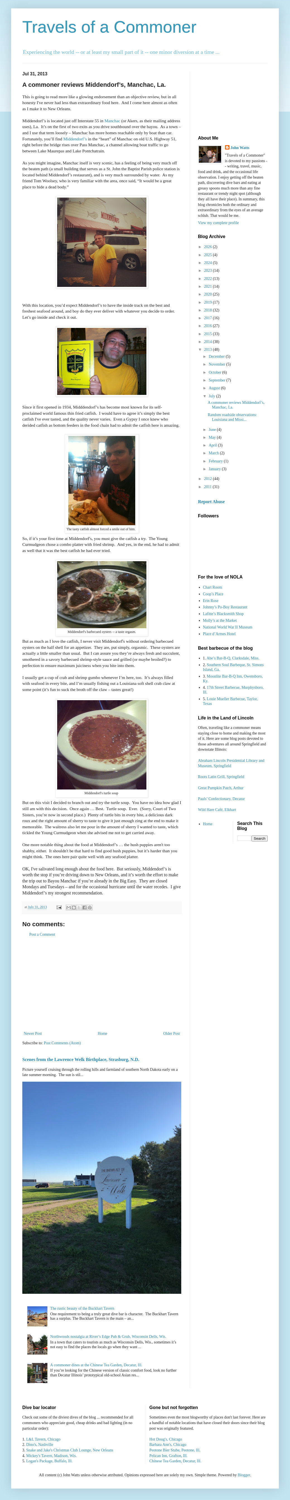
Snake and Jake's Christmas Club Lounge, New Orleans (69, 1450)
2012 (208, 479)
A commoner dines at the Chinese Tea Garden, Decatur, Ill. (96, 1365)
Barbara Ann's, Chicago (168, 1445)
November (217, 364)
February (216, 461)
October (215, 372)
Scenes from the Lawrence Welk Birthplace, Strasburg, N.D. (80, 1059)
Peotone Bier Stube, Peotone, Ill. (174, 1450)
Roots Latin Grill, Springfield (221, 777)
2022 (208, 279)
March (214, 453)
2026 (208, 247)
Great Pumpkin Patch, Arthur (220, 788)
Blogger (244, 1475)
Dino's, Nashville (39, 1445)
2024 (208, 263)
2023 (208, 270)
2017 (208, 318)
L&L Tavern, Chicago (43, 1439)
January (215, 469)
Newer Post (33, 1033)
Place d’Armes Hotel (219, 634)
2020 (208, 294)
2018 (208, 310)
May (213, 437)
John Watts (240, 148)
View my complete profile (218, 223)
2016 (208, 326)
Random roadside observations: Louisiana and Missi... (232, 417)
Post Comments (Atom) (62, 1043)
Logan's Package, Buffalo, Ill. (49, 1461)
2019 (208, 302)
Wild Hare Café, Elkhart (217, 810)
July (212, 396)
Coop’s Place (213, 594)
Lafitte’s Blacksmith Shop (223, 614)
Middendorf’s (75, 138)
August (215, 388)
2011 (208, 487)
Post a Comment (42, 934)
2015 (208, 334)
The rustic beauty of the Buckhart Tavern (82, 1308)
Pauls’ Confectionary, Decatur (221, 799)
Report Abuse (211, 501)
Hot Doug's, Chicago (165, 1439)
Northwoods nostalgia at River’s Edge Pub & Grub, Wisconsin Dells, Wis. (108, 1337)
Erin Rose (211, 601)
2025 (208, 255)
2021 (208, 286)
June (213, 430)
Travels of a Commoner (109, 27)
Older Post (171, 1033)
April (213, 445)
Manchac (112, 120)
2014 (208, 342)
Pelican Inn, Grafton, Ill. (168, 1456)
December (217, 356)
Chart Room (212, 587)
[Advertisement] (101, 984)
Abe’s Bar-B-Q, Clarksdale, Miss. (233, 658)
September (217, 380)
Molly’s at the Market (220, 620)
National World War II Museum (228, 627)
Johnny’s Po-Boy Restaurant (225, 607)
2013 (208, 349)
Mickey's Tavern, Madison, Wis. (51, 1456)
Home (102, 1033)
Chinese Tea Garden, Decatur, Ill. (175, 1461)
